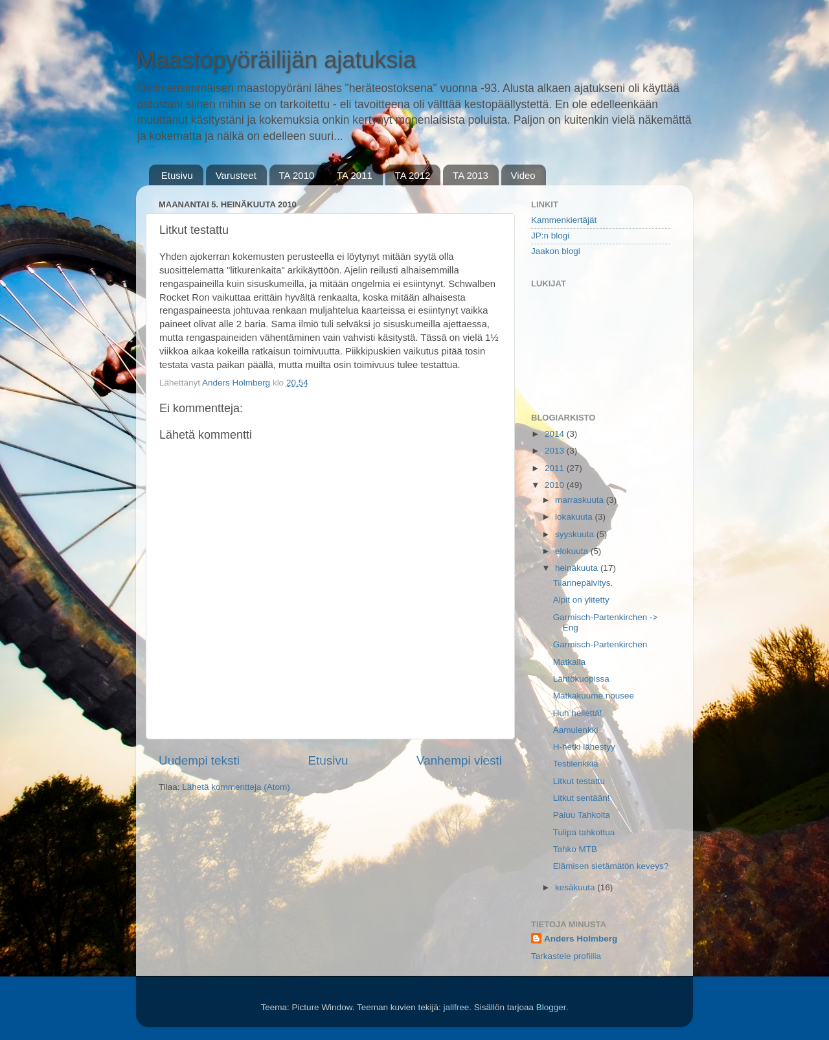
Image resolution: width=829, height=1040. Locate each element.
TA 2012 (413, 175)
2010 (556, 485)
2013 (556, 451)
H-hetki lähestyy (584, 747)
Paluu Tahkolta (581, 815)
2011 (556, 468)
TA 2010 (297, 175)
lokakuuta (575, 517)
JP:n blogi (550, 235)
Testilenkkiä (575, 763)
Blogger (551, 1007)
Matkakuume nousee (593, 695)
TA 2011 (354, 175)
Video (523, 175)
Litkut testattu (579, 781)
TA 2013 (470, 175)
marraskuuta (580, 500)
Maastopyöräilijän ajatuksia (276, 60)
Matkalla (569, 662)
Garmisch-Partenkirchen (600, 644)
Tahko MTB (575, 849)
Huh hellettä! (577, 713)
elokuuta (573, 551)
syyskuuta (575, 534)
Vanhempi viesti (459, 760)
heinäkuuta (577, 568)
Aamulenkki (575, 730)
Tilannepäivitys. (583, 583)
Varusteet (236, 175)
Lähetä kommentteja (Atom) (236, 787)
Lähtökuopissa (581, 679)
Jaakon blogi (555, 251)
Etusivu (177, 175)
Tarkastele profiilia (566, 956)
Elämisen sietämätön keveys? (611, 866)
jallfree (456, 1007)
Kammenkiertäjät (563, 220)
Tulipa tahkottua (584, 832)
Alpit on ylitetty (581, 600)
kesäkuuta (576, 887)
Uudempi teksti (199, 760)
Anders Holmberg (580, 938)
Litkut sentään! (581, 798)
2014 (556, 434)
